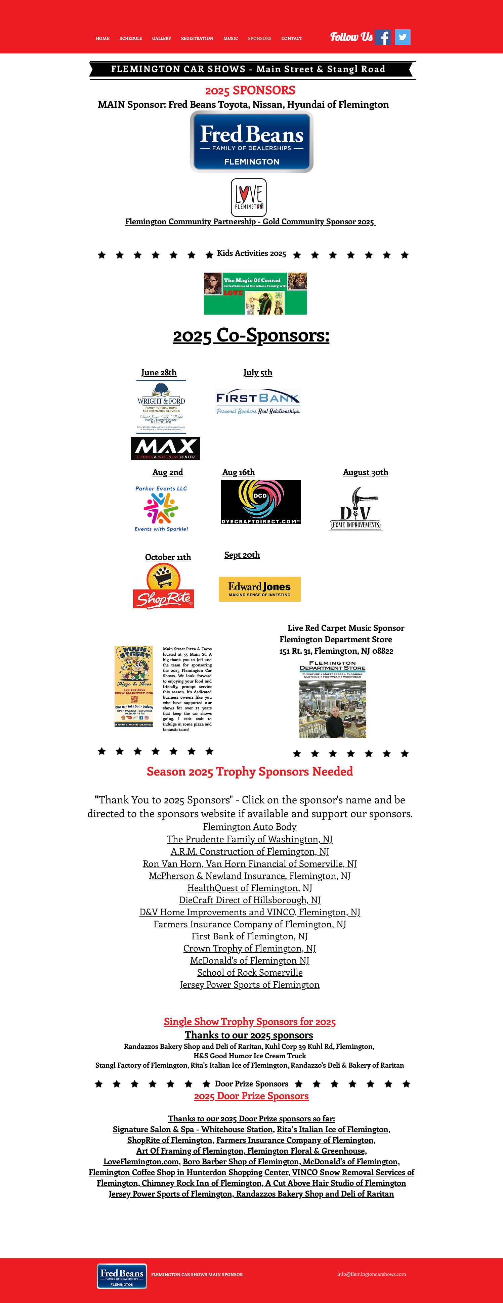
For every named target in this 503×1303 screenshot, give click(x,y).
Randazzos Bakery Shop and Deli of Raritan (315, 1193)
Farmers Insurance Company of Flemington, (296, 1139)
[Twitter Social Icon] (403, 37)
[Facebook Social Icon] (383, 37)
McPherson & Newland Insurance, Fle (225, 875)
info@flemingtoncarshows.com (371, 1273)
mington (318, 875)
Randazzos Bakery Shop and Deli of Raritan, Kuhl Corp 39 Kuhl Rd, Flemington (248, 1046)
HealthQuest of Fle (225, 887)
